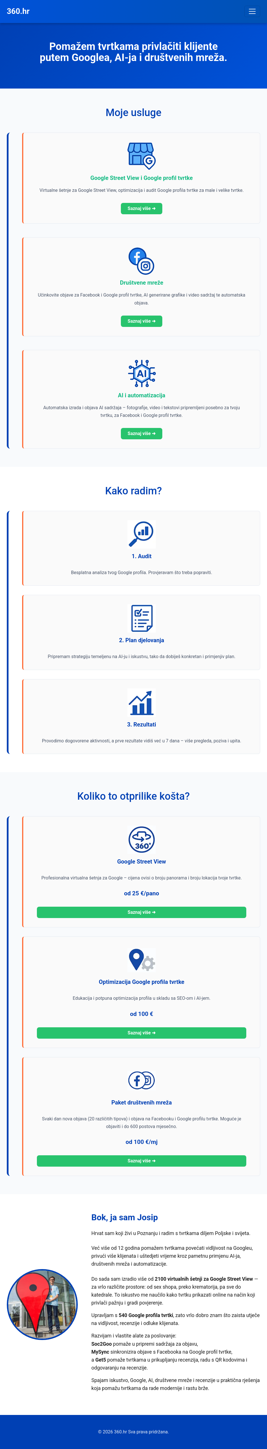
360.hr (18, 11)
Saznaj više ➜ (141, 208)
